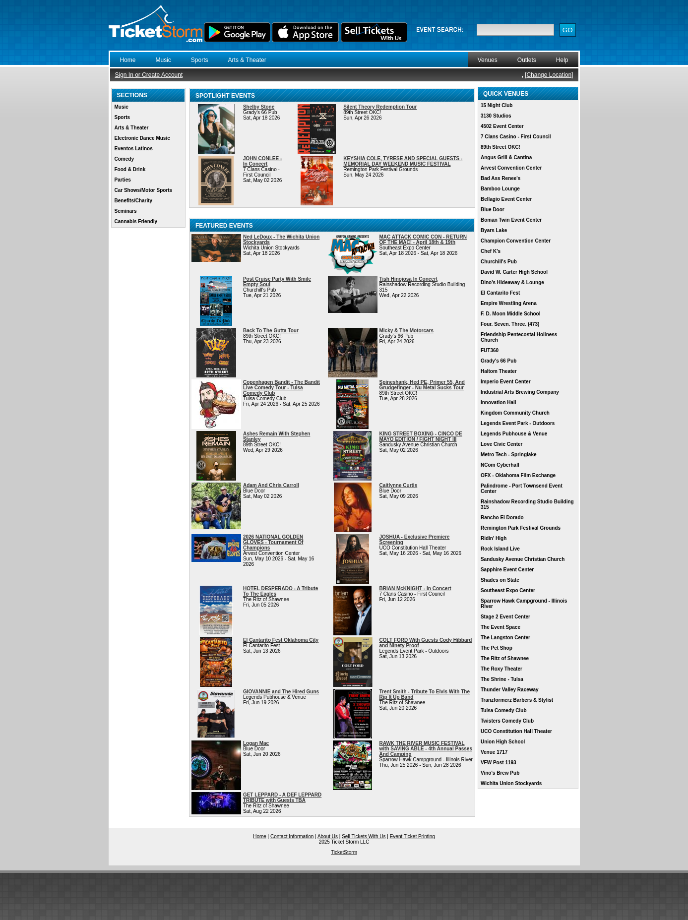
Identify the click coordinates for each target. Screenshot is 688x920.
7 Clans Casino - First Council (516, 136)
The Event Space (500, 627)
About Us (327, 836)
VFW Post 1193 (498, 762)
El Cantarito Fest (500, 293)
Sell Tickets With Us (363, 836)
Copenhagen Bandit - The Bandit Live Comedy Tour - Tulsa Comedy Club (281, 387)
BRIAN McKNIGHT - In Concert (415, 588)
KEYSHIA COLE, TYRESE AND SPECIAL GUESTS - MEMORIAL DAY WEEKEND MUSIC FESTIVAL (402, 161)
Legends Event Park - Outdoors (518, 423)
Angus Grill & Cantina (506, 157)
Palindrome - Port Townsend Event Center (522, 488)
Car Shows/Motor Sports (144, 190)
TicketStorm (344, 852)
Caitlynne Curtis (398, 485)
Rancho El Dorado (502, 517)
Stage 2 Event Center (505, 616)
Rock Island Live (500, 549)
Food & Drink (130, 169)
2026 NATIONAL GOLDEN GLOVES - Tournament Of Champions (273, 542)
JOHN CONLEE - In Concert (262, 161)
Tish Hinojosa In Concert (408, 279)
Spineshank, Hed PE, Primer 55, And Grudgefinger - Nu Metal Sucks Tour (422, 384)
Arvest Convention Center (511, 168)
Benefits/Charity (134, 200)
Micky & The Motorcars (406, 330)
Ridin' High (493, 538)
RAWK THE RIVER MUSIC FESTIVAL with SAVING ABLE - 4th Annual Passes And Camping (425, 748)
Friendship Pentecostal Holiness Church (519, 337)
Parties (123, 180)
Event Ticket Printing (412, 836)
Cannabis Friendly (136, 221)
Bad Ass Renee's (500, 178)
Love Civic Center (501, 444)
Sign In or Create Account (149, 74)
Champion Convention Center (516, 241)
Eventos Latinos (134, 148)
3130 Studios (496, 116)
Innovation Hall (498, 402)
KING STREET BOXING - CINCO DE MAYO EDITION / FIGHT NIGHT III (420, 436)
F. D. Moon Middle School (511, 313)
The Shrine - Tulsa (502, 679)
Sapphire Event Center (507, 569)
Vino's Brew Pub (500, 773)
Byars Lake (494, 230)
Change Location (548, 74)
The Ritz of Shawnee (505, 658)
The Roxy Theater (501, 669)
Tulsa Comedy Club (504, 710)
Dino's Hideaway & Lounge (512, 282)
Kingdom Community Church (515, 413)
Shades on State (500, 580)
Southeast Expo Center (508, 590)
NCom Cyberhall (500, 465)
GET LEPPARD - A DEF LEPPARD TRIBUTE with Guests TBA (282, 797)
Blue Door (492, 209)
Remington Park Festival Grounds (521, 528)
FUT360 (490, 350)
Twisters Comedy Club (507, 721)
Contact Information (291, 836)
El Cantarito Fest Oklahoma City (280, 640)
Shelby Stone (258, 107)
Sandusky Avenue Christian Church (522, 559)
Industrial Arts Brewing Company (520, 392)
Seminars (126, 211)
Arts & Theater (247, 60)
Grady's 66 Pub (498, 361)
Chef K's (490, 251)
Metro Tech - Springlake (509, 454)
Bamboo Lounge (500, 188)
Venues (488, 60)
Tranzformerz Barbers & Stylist (517, 700)
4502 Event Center (502, 126)
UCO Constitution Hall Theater (516, 731)
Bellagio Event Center (506, 199)
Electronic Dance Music (142, 138)
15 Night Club (496, 105)
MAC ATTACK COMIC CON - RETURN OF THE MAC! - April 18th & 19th (423, 239)
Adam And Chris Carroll (271, 485)
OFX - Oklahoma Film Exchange (518, 475)
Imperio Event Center (506, 381)
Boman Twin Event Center (511, 220)
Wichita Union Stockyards (511, 783)
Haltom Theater (499, 371)
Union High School (503, 741)
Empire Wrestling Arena (509, 303)
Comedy (124, 159)
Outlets (526, 60)
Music (163, 60)
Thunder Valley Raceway (510, 689)
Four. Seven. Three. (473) (510, 324)
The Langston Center (505, 637)
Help (562, 60)
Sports (199, 60)
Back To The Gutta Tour (271, 330)
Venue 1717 (494, 752)
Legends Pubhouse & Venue (514, 433)
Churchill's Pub (499, 261)
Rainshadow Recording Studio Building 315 (527, 504)
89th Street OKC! (500, 147)
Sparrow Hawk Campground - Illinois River (524, 603)
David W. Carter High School (514, 272)
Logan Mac (256, 743)
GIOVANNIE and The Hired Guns (281, 691)
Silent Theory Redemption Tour (380, 107)
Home (128, 60)
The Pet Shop (496, 648)
